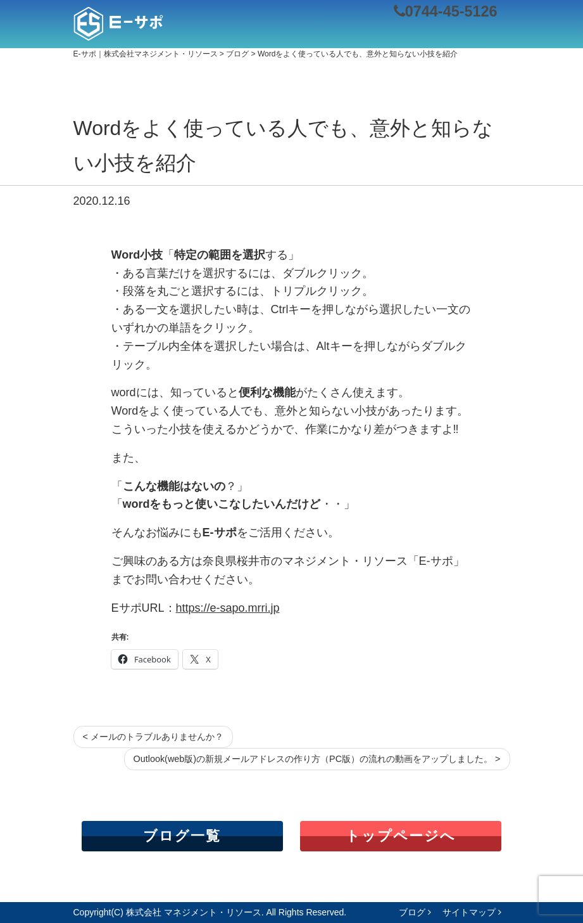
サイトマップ (471, 912)
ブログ (415, 912)
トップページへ (401, 836)
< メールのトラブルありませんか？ (153, 737)
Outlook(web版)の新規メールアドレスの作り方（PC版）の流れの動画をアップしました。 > (317, 759)
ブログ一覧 (182, 836)
